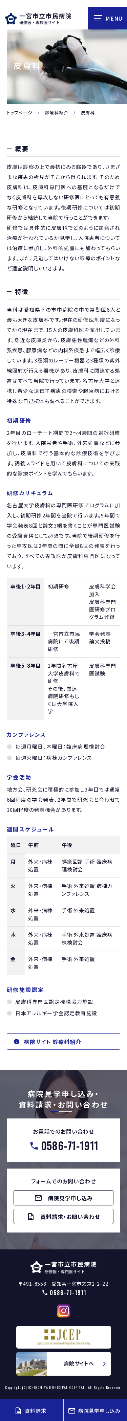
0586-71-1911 (70, 1145)
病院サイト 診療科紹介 (52, 1042)
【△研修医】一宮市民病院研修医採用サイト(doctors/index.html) (63, 1267)
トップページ (20, 112)
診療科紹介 (56, 112)
